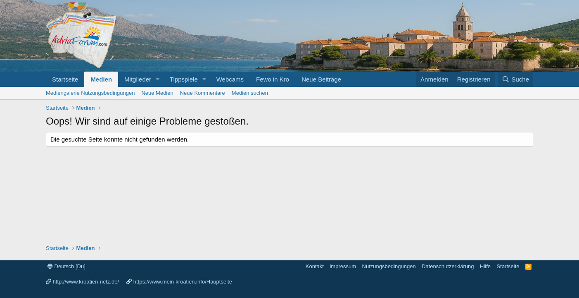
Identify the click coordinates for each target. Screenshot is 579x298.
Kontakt (315, 266)
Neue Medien (157, 93)
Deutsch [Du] (66, 266)
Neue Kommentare (202, 93)
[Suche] (515, 79)
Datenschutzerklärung (448, 266)
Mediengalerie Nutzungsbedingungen (90, 93)
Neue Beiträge (321, 79)
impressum (343, 266)
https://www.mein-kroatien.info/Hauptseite (182, 282)
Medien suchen (250, 93)
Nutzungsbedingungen (389, 266)
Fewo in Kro (272, 79)
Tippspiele (184, 79)
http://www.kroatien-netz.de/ (86, 282)
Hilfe (485, 266)
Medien (101, 79)
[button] (158, 79)
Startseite (65, 79)
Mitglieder (137, 79)
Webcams (230, 79)
